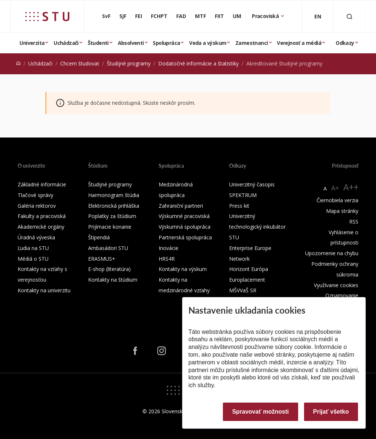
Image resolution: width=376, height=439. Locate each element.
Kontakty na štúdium (112, 279)
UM (237, 16)
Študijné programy (129, 63)
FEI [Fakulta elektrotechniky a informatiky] (138, 16)
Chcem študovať (79, 63)
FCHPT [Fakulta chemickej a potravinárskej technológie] (159, 16)
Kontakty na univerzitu (44, 290)
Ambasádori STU (108, 248)
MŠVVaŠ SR (242, 290)
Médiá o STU (33, 258)
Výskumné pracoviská (184, 216)
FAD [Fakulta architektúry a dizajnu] (181, 16)
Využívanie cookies (336, 285)
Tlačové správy (35, 195)
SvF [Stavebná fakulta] (106, 16)
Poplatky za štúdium (112, 216)
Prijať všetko (331, 411)
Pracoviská (266, 16)
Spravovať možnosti (260, 411)
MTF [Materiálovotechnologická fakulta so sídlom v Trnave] (200, 16)
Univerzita (31, 42)
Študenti (98, 42)
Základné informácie (42, 184)
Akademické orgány (41, 226)
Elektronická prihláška (113, 205)
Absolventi (131, 42)
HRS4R (167, 258)
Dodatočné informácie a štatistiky (198, 63)
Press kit (239, 205)
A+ (335, 187)
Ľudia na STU (33, 248)
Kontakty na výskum (183, 268)
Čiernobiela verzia (337, 200)
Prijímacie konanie (109, 226)
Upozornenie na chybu (331, 253)
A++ (350, 187)
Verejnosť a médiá (299, 42)
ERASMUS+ (101, 258)
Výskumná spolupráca (184, 226)
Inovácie (168, 248)
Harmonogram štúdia (113, 195)
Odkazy (345, 42)
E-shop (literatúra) (109, 268)
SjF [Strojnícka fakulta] (122, 16)
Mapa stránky (342, 210)
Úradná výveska (36, 237)
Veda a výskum (207, 42)
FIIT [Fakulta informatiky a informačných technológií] (219, 16)
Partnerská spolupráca (185, 237)
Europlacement (247, 279)
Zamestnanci (251, 42)
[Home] (18, 63)
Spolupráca (166, 42)
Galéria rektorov (37, 205)
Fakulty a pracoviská (42, 216)
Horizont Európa (248, 268)
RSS (353, 221)
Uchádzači (66, 42)
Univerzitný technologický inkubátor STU (257, 227)
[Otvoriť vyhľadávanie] (349, 16)
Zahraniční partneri (181, 205)
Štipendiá (99, 237)
